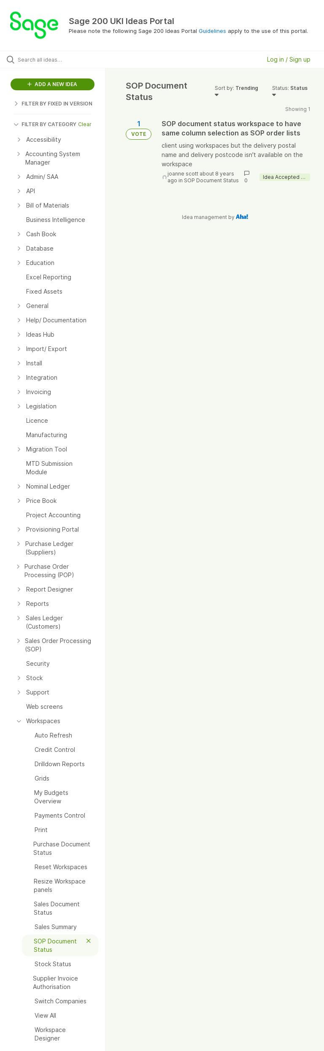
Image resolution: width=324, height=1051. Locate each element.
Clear (85, 124)
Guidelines (212, 30)
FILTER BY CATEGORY (45, 124)
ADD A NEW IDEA (52, 84)
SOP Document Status (211, 180)
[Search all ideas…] (57, 59)
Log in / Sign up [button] (288, 59)
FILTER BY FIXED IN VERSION (53, 103)
